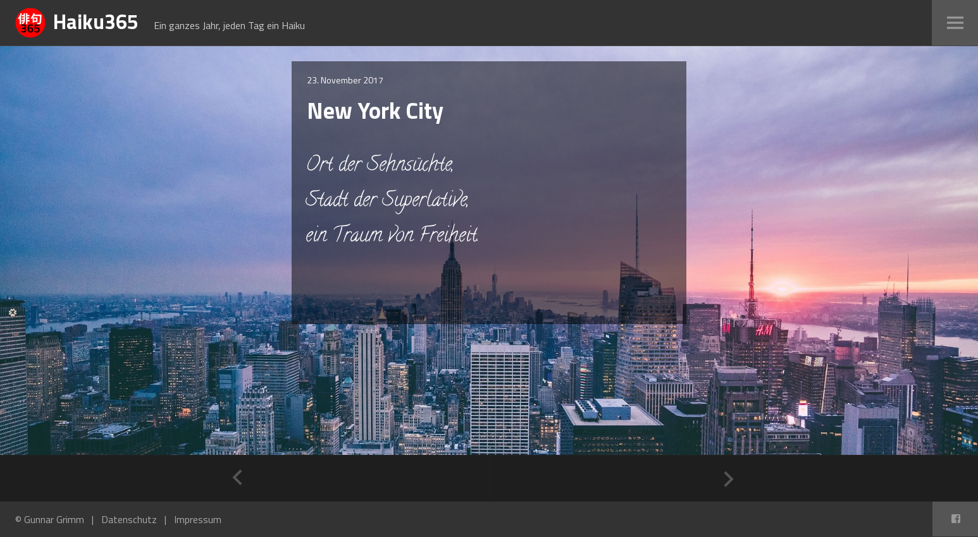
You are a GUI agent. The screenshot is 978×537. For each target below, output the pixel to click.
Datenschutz (129, 519)
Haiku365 (96, 21)
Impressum (197, 519)
